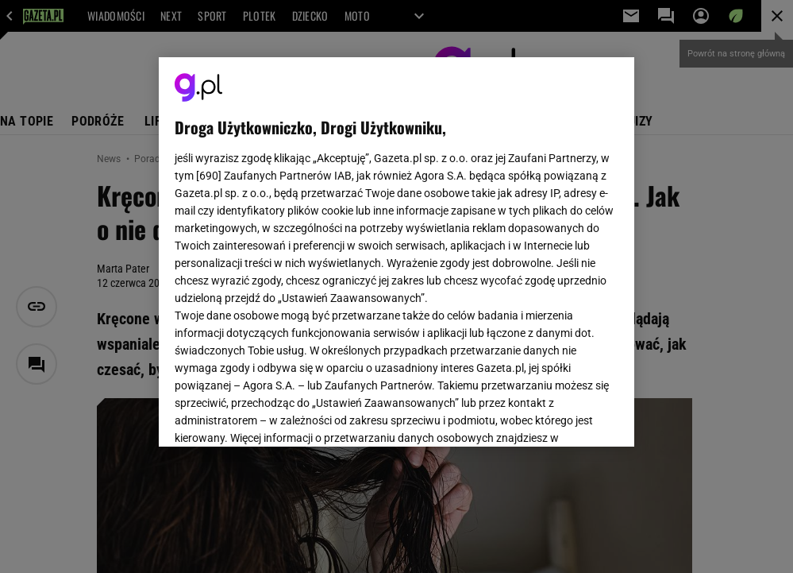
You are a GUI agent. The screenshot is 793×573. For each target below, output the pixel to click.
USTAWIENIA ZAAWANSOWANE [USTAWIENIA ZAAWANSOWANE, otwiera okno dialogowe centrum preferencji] (278, 414)
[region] (396, 252)
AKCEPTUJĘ (565, 415)
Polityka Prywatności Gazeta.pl (315, 244)
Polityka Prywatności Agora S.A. (481, 244)
